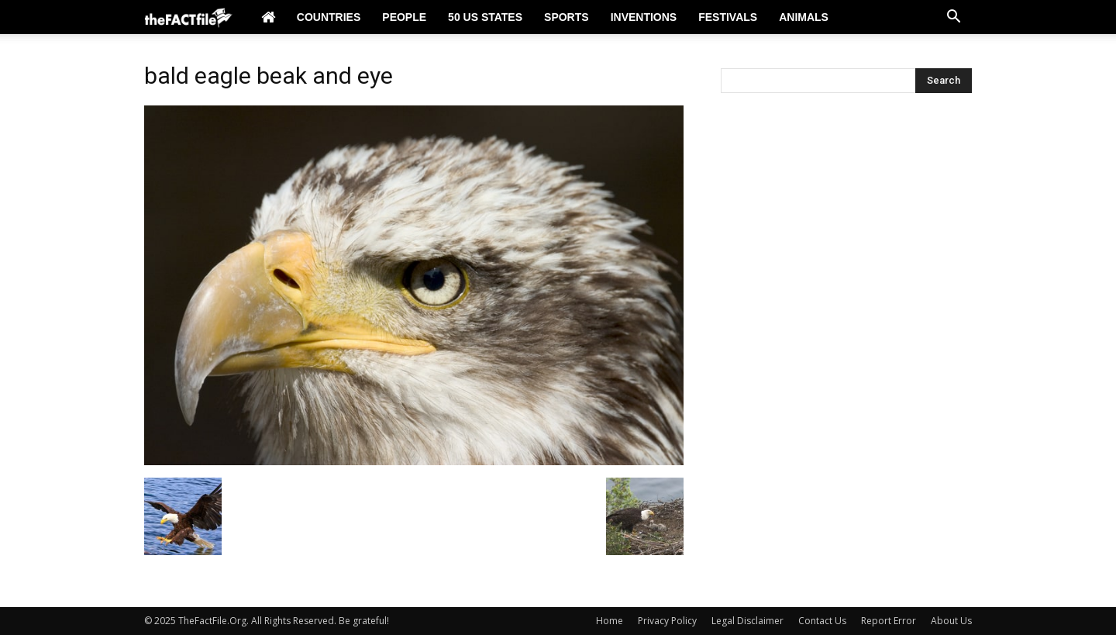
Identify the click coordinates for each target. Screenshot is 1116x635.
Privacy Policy (667, 620)
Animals (803, 17)
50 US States (485, 17)
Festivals (727, 17)
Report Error (888, 620)
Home (609, 620)
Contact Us (822, 620)
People (404, 17)
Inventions (644, 17)
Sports (566, 17)
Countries (328, 17)
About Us (951, 620)
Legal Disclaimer (747, 620)
